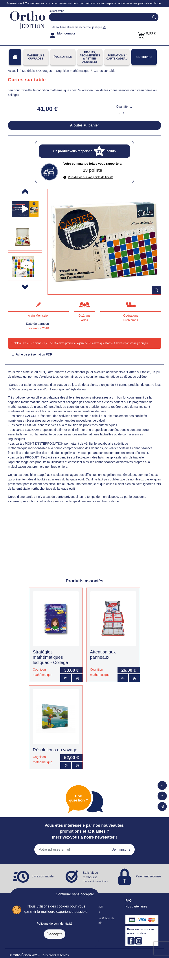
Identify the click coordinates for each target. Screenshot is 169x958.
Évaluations (62, 57)
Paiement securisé (148, 876)
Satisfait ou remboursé (95, 877)
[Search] (98, 17)
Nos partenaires (136, 906)
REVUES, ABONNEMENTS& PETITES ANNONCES (89, 57)
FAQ (128, 900)
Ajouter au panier (84, 125)
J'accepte (54, 934)
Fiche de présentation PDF (31, 354)
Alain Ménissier (38, 315)
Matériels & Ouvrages (35, 57)
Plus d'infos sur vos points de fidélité (88, 177)
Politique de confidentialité (55, 923)
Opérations (130, 315)
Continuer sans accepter (75, 894)
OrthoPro (144, 57)
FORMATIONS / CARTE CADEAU (116, 57)
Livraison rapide (43, 876)
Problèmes (130, 320)
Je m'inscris (121, 849)
